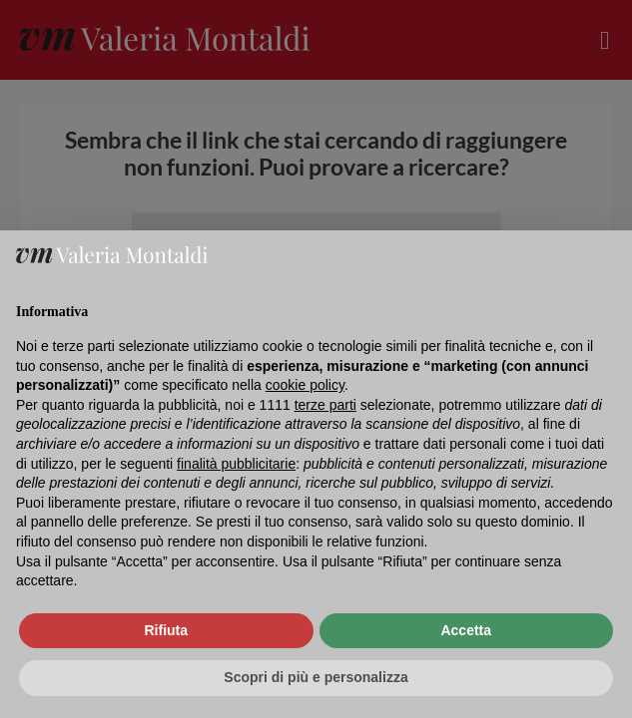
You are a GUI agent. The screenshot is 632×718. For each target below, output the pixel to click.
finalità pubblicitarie (236, 464)
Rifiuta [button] (166, 630)
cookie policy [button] (305, 385)
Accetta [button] (465, 630)
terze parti (325, 405)
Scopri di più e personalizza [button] (315, 677)
